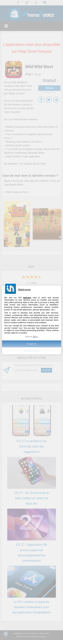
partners (27, 297)
